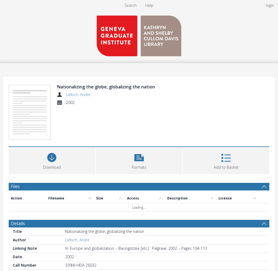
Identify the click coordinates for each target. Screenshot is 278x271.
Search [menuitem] (131, 5)
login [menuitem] (270, 5)
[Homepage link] (139, 34)
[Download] (52, 160)
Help (149, 5)
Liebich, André (78, 94)
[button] (139, 160)
